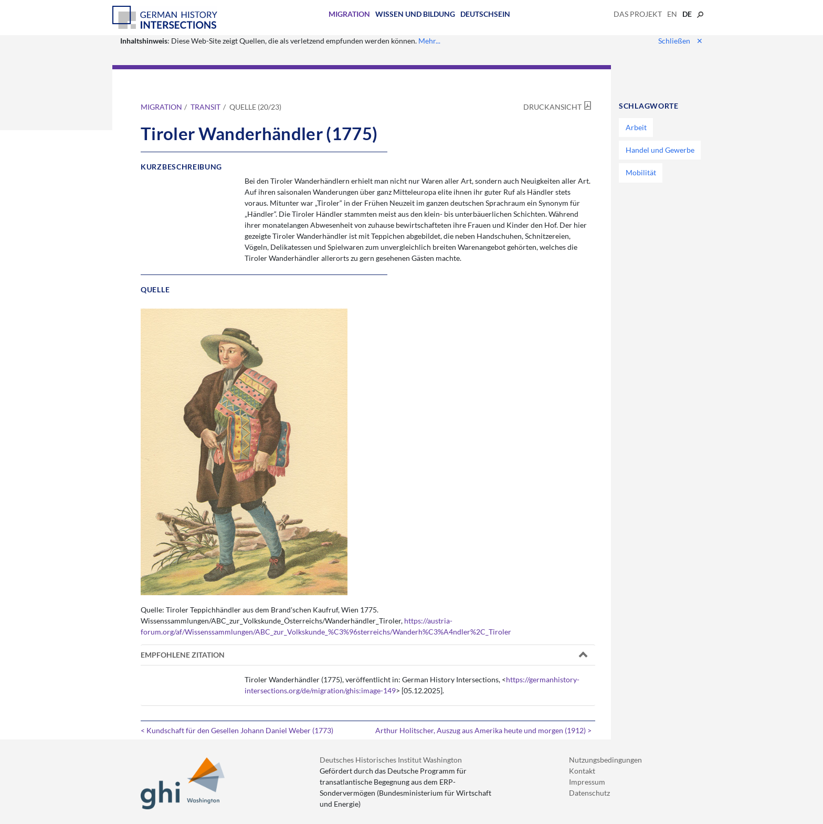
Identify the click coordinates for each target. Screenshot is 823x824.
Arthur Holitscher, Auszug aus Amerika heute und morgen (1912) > (483, 730)
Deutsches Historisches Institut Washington (391, 759)
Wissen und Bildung (415, 13)
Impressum (587, 781)
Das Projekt (638, 13)
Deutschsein (485, 13)
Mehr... (429, 40)
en (672, 13)
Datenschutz (589, 792)
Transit (205, 106)
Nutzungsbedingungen (605, 759)
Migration (349, 13)
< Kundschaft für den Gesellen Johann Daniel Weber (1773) (237, 730)
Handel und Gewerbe (660, 149)
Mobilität (641, 172)
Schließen (680, 40)
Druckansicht (552, 106)
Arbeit (636, 127)
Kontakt (582, 770)
